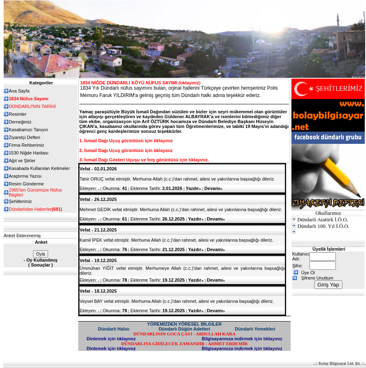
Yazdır (193, 188)
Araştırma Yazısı (25, 176)
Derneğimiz (20, 121)
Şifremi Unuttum (317, 277)
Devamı (213, 188)
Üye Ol (308, 272)
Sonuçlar (40, 264)
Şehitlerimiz (20, 201)
